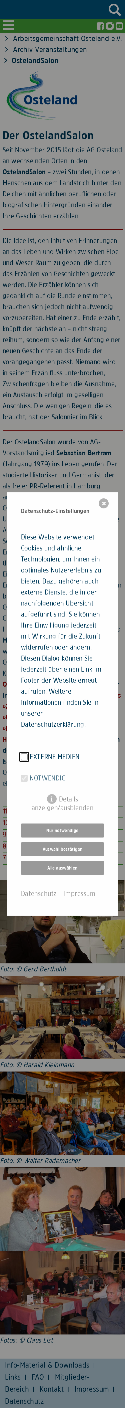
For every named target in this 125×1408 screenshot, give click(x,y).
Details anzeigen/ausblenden (62, 799)
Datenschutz (39, 893)
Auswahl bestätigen (63, 849)
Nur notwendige (62, 830)
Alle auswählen (62, 868)
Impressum (79, 893)
